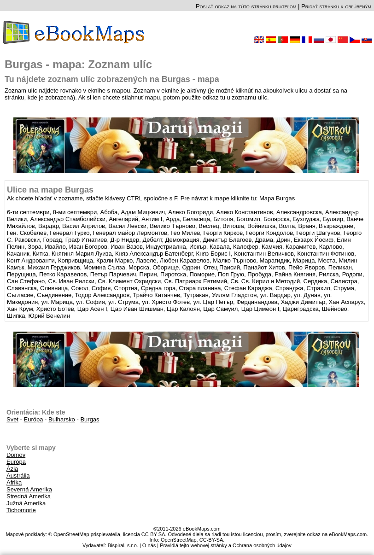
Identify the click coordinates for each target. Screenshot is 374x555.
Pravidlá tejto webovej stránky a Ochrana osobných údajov (226, 545)
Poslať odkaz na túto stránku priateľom (246, 6)
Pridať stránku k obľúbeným (336, 6)
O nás (149, 545)
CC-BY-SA (211, 540)
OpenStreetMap (179, 540)
